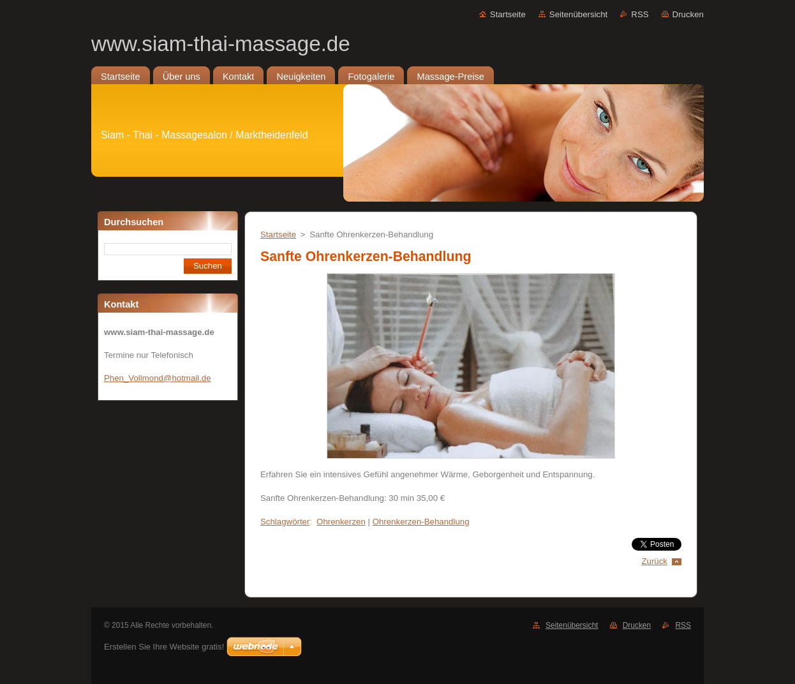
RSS (639, 14)
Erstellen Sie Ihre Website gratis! (164, 646)
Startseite (508, 14)
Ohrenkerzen (341, 521)
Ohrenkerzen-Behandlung (421, 521)
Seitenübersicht (578, 14)
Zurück (654, 561)
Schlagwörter (284, 521)
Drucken (688, 14)
